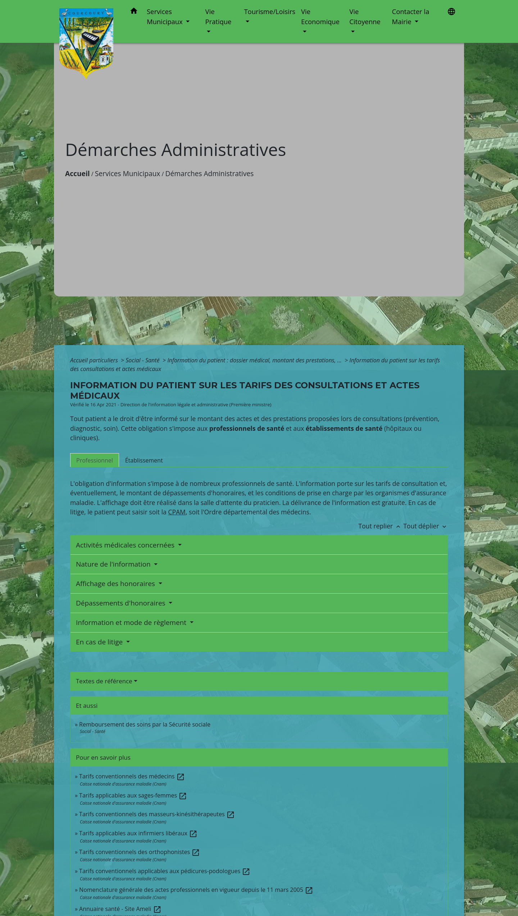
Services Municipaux (127, 173)
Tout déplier (425, 526)
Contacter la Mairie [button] (411, 16)
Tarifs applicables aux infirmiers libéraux (138, 833)
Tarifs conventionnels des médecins (132, 776)
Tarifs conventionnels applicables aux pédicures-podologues (164, 871)
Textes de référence (104, 681)
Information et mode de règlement (132, 622)
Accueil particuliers (94, 360)
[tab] (94, 460)
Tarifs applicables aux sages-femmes (133, 795)
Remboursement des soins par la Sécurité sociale (144, 724)
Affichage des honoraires (116, 583)
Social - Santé (143, 360)
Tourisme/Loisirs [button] (269, 11)
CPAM (177, 512)
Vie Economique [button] (320, 16)
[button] (134, 12)
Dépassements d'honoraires (121, 603)
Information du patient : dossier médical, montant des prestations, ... (255, 360)
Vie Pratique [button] (218, 16)
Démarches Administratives (209, 173)
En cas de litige (100, 642)
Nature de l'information (114, 564)
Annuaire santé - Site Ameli (120, 909)
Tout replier (380, 526)
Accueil (77, 173)
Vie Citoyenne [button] (364, 16)
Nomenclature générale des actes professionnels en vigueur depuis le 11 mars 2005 (196, 890)
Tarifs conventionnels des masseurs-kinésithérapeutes (157, 814)
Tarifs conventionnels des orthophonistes (139, 852)
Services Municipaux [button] (165, 16)
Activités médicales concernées (126, 545)
